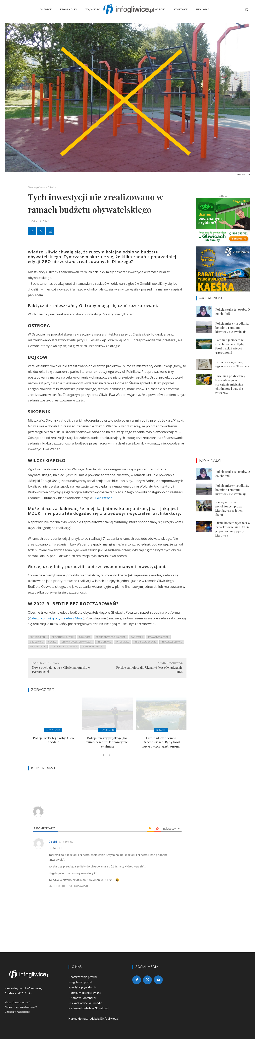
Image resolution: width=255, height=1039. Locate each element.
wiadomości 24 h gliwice (64, 647)
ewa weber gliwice (158, 637)
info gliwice (104, 642)
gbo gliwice (36, 642)
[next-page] (109, 755)
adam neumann (38, 637)
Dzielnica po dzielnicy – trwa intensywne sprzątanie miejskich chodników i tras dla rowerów (231, 384)
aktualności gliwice (63, 637)
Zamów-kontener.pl (83, 998)
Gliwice (52, 187)
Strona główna (36, 187)
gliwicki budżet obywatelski (77, 642)
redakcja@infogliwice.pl (104, 1018)
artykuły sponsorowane (86, 993)
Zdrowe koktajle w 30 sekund (90, 1008)
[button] (246, 9)
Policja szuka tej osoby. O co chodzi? (53, 740)
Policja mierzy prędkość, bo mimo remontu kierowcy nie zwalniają (107, 742)
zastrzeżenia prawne (84, 977)
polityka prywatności (84, 987)
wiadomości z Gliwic (93, 647)
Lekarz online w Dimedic (86, 1003)
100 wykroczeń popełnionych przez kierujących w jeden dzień (228, 508)
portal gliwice (37, 647)
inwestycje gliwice (172, 642)
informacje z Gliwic (145, 642)
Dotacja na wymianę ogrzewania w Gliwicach (232, 364)
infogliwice (122, 642)
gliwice (52, 642)
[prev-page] (103, 755)
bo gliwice (84, 637)
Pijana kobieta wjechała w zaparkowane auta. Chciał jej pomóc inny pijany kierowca (232, 529)
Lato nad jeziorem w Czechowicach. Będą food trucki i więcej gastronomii (161, 742)
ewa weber (137, 637)
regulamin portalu (82, 982)
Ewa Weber (103, 498)
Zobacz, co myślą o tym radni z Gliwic (56, 618)
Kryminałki (53, 729)
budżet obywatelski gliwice (110, 637)
